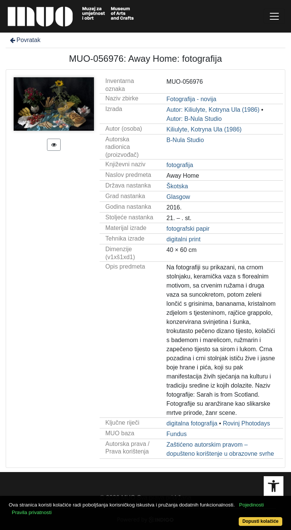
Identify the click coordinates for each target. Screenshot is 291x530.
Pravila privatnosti (32, 512)
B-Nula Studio (185, 140)
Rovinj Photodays (246, 423)
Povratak (25, 40)
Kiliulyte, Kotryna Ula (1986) (203, 129)
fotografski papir (188, 228)
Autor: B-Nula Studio (194, 119)
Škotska (177, 186)
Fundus (176, 434)
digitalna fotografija (191, 423)
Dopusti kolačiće (260, 521)
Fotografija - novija (191, 99)
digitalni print (183, 239)
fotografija (179, 165)
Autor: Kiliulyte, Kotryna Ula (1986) (212, 109)
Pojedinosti (251, 505)
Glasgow (178, 197)
